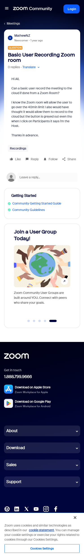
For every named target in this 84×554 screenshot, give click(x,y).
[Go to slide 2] (34, 321)
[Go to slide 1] (29, 321)
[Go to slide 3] (40, 321)
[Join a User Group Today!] (42, 271)
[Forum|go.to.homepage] (32, 9)
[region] (42, 533)
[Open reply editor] (42, 177)
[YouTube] (36, 509)
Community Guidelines (28, 210)
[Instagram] (46, 509)
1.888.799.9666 (18, 376)
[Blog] (7, 509)
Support (13, 481)
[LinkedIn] (16, 509)
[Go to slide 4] (45, 321)
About (11, 431)
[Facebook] (55, 509)
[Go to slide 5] (53, 321)
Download (15, 448)
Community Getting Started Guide (36, 203)
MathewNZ (22, 36)
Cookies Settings (42, 548)
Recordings (18, 148)
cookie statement (41, 530)
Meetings (13, 23)
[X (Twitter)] (26, 509)
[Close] (75, 517)
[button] (6, 9)
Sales (11, 465)
